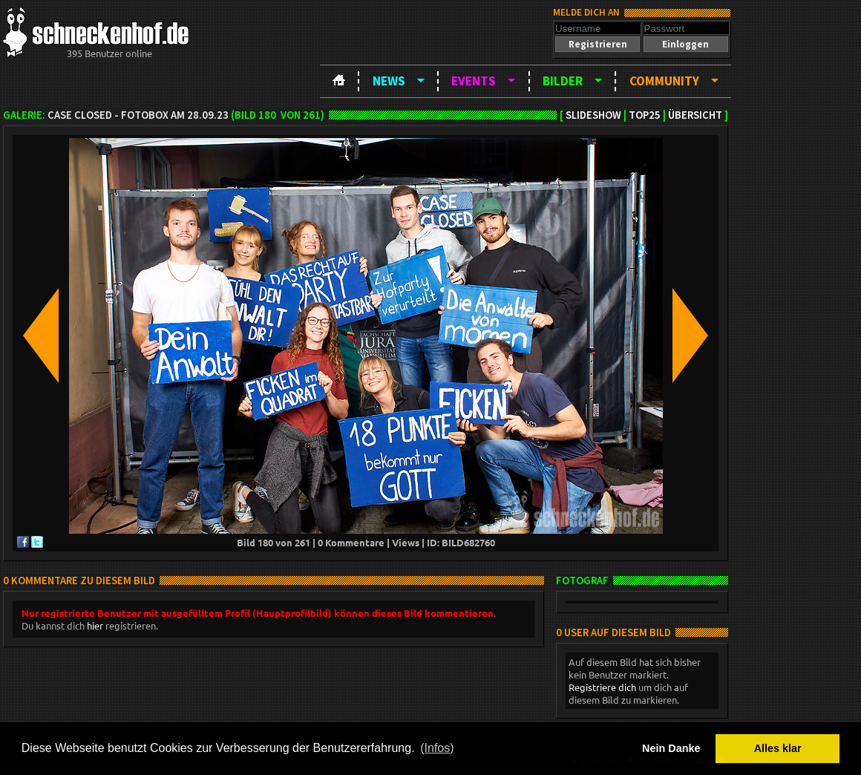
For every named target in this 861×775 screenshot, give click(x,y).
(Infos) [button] (437, 748)
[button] (597, 44)
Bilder (563, 81)
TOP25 (645, 115)
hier (95, 625)
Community (664, 81)
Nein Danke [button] (671, 748)
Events (473, 81)
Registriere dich (602, 687)
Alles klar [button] (778, 748)
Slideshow (593, 115)
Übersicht (695, 115)
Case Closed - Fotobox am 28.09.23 (138, 115)
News (389, 81)
